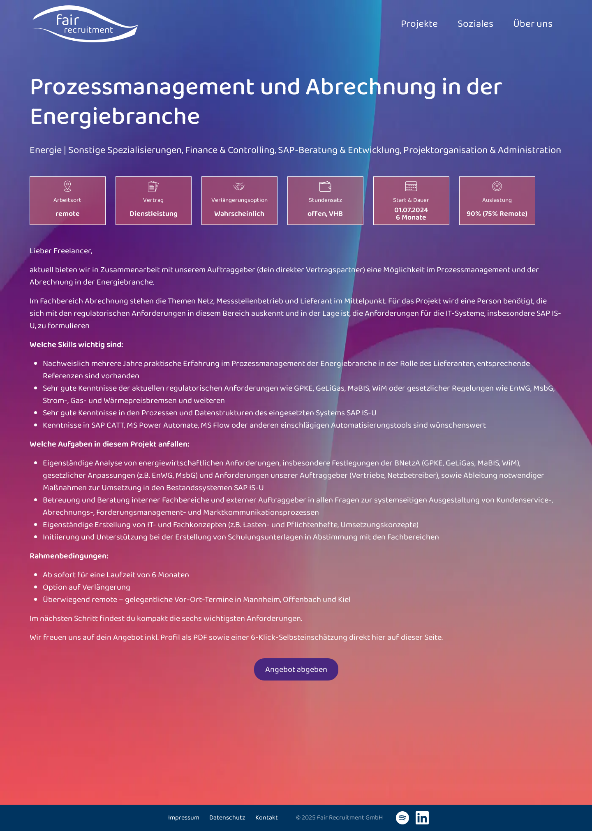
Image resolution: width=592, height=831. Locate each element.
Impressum (183, 817)
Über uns (529, 24)
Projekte (400, 24)
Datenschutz (227, 817)
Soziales (464, 24)
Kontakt (266, 817)
